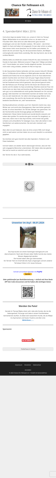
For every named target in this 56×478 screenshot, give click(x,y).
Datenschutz (37, 365)
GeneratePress (42, 373)
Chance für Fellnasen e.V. (28, 5)
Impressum (18, 365)
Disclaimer (27, 365)
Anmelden (28, 370)
